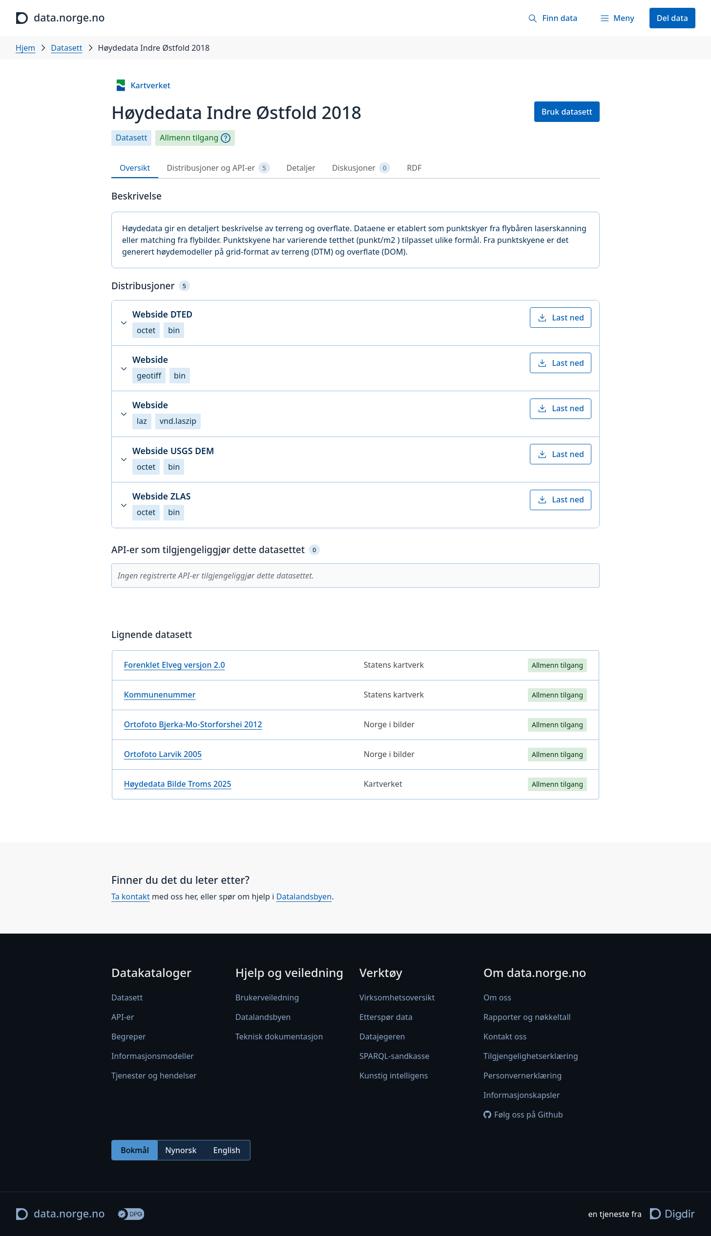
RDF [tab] (414, 167)
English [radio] (226, 1150)
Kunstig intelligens (393, 1075)
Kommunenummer (160, 694)
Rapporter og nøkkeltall (527, 1017)
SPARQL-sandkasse (394, 1056)
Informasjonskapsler (521, 1095)
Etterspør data (386, 1017)
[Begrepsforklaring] (225, 138)
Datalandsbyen (304, 896)
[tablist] (355, 168)
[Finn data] (552, 18)
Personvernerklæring (522, 1075)
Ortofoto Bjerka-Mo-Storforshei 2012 (193, 724)
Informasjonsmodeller (152, 1056)
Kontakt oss (505, 1036)
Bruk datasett (567, 111)
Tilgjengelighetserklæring (530, 1056)
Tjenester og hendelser (154, 1075)
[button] (355, 322)
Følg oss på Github (523, 1114)
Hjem (25, 47)
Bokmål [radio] (135, 1150)
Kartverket (142, 85)
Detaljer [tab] (301, 167)
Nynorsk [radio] (180, 1150)
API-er (122, 1017)
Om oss (497, 997)
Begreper (128, 1036)
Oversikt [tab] (135, 167)
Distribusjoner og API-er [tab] (218, 168)
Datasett (66, 47)
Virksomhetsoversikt (397, 997)
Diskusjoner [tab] (361, 168)
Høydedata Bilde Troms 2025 (177, 783)
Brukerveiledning (267, 997)
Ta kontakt (130, 896)
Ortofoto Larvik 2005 (163, 754)
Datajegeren (382, 1036)
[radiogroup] (181, 1150)
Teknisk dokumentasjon (279, 1036)
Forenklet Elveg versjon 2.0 (174, 664)
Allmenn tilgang (189, 138)
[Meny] (616, 18)
